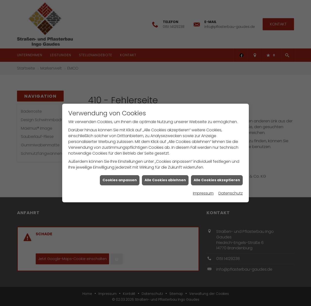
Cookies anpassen (120, 177)
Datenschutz (230, 190)
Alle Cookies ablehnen (165, 177)
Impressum (203, 190)
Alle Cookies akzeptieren (217, 177)
